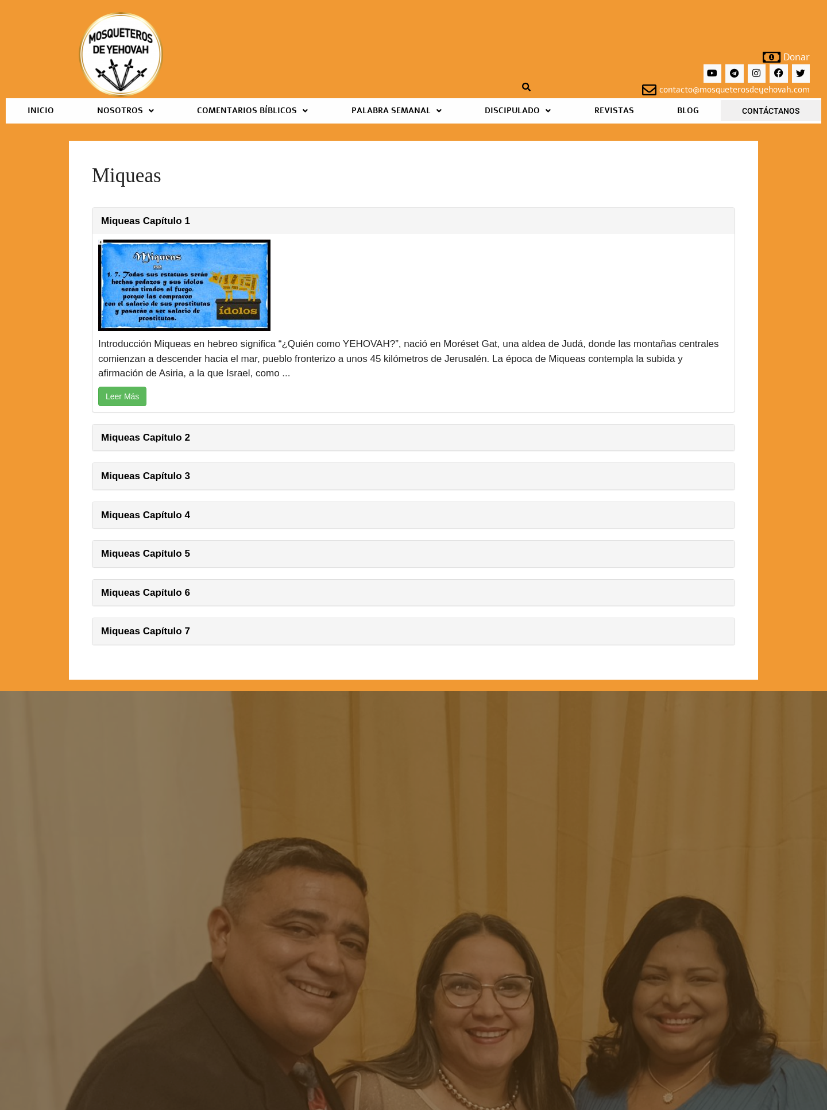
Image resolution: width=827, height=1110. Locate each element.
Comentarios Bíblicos (252, 110)
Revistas (614, 110)
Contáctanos (770, 110)
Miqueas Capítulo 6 (145, 592)
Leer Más (122, 396)
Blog (688, 110)
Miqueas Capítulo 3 (145, 476)
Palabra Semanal (396, 110)
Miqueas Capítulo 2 (145, 437)
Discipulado (518, 110)
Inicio (41, 110)
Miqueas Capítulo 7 (145, 631)
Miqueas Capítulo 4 (145, 515)
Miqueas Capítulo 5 (145, 553)
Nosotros (125, 110)
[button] (125, 111)
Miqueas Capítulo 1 (145, 220)
